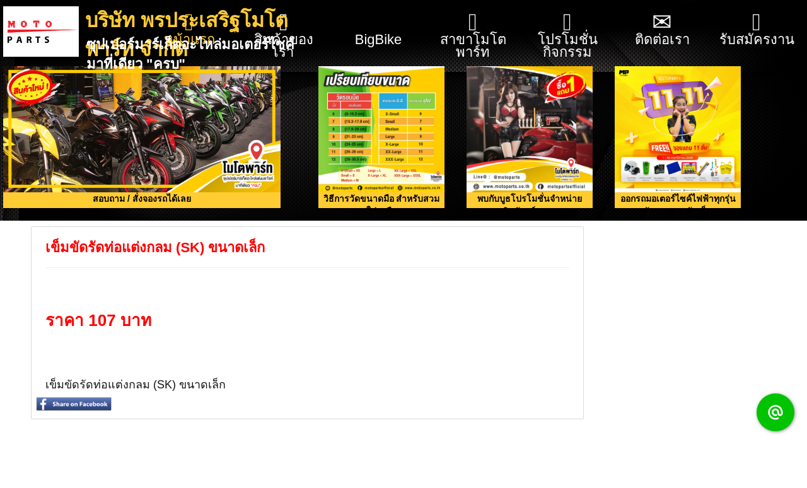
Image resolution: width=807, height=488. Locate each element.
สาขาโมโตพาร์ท (473, 35)
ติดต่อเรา (662, 28)
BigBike (378, 24)
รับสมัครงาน (756, 28)
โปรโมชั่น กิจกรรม (568, 35)
